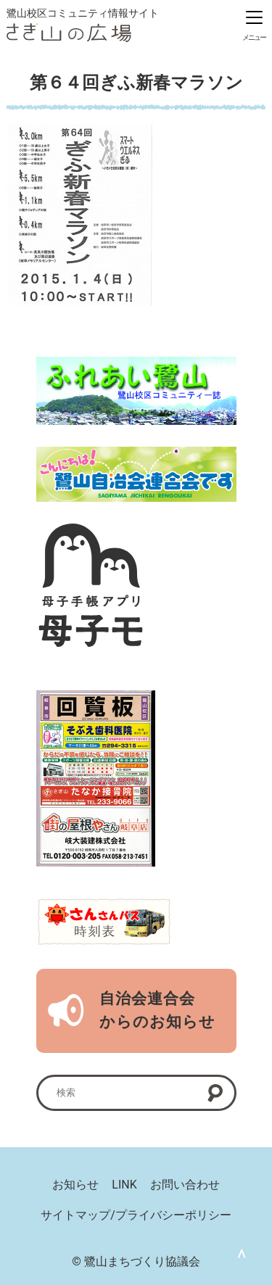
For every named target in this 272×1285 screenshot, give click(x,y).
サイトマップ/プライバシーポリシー (136, 1215)
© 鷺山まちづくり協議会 (136, 1261)
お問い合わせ (185, 1184)
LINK (124, 1184)
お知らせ (75, 1184)
